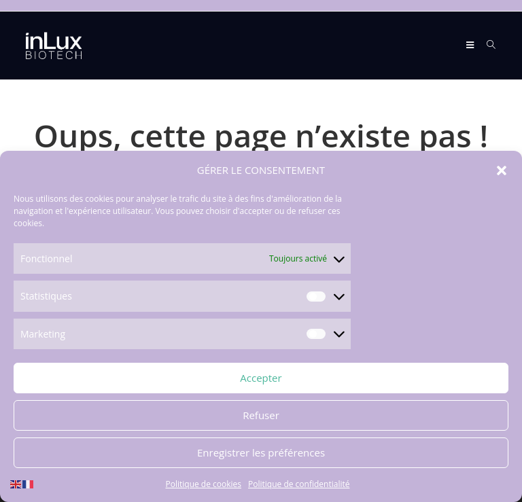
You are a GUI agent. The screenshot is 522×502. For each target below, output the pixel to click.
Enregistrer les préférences (261, 454)
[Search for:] (486, 45)
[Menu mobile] (471, 45)
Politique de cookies (204, 484)
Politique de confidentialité (298, 484)
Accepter (260, 379)
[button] (501, 171)
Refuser (261, 416)
